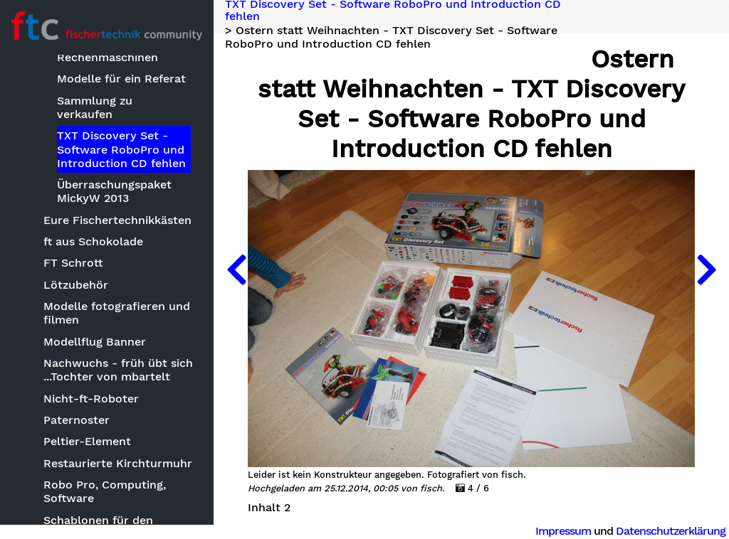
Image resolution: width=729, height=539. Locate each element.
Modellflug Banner (94, 341)
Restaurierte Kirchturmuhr (117, 463)
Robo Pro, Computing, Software (104, 491)
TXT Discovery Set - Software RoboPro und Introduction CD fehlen (121, 149)
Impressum (563, 531)
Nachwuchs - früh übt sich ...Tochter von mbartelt (118, 369)
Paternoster (76, 420)
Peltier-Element (87, 441)
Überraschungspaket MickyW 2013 (114, 191)
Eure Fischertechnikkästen (117, 220)
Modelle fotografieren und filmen (116, 312)
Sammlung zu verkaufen (94, 107)
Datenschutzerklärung (670, 531)
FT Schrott (73, 263)
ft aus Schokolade (93, 241)
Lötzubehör (75, 285)
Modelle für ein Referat (121, 78)
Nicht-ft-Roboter (91, 398)
